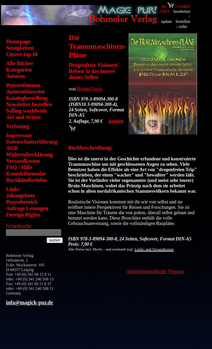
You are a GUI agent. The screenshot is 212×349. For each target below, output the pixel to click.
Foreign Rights (23, 215)
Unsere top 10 (22, 54)
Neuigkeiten (20, 48)
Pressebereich (22, 202)
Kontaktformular (26, 174)
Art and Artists (23, 117)
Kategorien (19, 70)
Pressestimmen (23, 85)
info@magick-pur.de (29, 302)
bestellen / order (183, 24)
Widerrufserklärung (29, 154)
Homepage (18, 41)
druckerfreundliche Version (155, 271)
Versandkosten (23, 161)
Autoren (15, 76)
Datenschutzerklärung (31, 142)
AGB (12, 148)
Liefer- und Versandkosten (154, 249)
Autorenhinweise (25, 91)
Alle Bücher (19, 63)
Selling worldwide (26, 111)
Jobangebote (20, 195)
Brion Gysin (90, 88)
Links (12, 189)
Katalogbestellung (27, 98)
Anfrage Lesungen (27, 208)
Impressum (19, 135)
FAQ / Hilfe (19, 167)
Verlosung (17, 126)
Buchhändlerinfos (26, 180)
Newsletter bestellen (29, 104)
